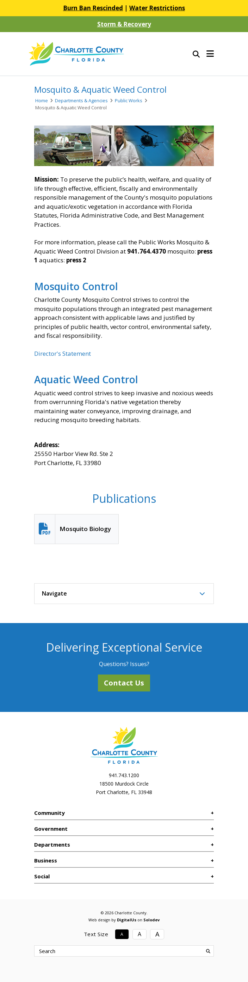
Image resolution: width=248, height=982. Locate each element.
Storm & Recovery (124, 24)
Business (45, 860)
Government (51, 828)
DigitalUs (126, 919)
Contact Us (124, 683)
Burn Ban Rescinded (93, 8)
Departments (52, 844)
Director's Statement (62, 353)
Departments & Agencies (81, 100)
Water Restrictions (157, 8)
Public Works (128, 100)
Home (41, 100)
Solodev (151, 919)
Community (49, 812)
